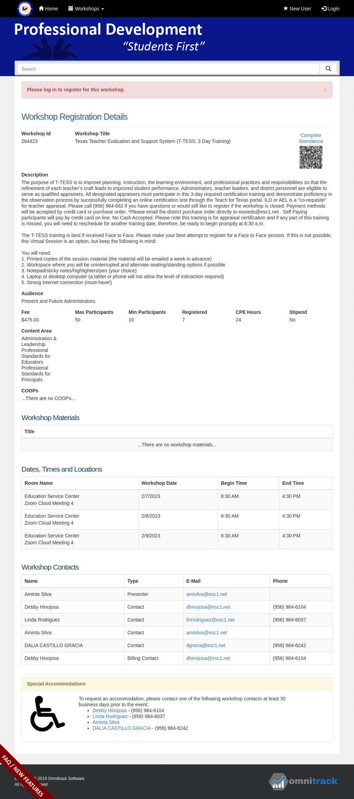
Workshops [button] (86, 8)
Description (34, 175)
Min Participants (147, 312)
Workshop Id (36, 133)
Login (330, 8)
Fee (25, 312)
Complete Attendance (311, 138)
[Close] (325, 89)
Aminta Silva (106, 722)
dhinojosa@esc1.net (208, 607)
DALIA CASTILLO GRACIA (122, 728)
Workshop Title (92, 133)
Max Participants (94, 312)
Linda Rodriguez (110, 716)
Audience (32, 293)
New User (297, 8)
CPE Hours (248, 312)
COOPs (29, 390)
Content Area (36, 331)
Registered (194, 312)
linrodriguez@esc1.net (210, 620)
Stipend (298, 312)
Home (48, 8)
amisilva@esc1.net (206, 594)
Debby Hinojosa (110, 710)
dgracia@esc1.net (205, 645)
